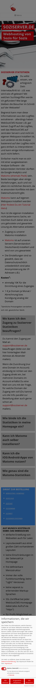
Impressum (8, 663)
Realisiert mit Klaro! (29, 685)
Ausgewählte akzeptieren (17, 681)
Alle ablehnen (5, 681)
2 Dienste (10, 675)
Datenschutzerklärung (8, 661)
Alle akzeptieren (29, 681)
